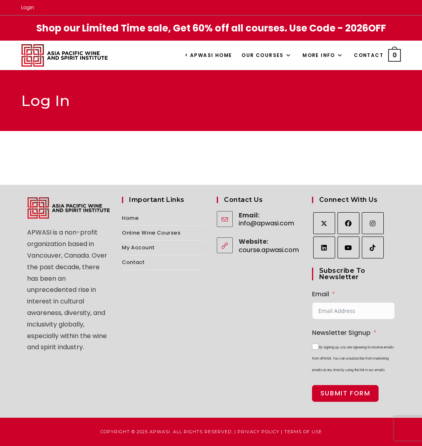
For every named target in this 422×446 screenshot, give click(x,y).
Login (27, 7)
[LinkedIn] (324, 247)
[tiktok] (373, 247)
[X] (324, 223)
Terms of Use (303, 431)
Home (130, 218)
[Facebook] (348, 223)
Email (320, 294)
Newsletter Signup (341, 332)
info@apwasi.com (266, 223)
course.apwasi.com (269, 249)
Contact (133, 262)
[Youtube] (348, 247)
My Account (138, 247)
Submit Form (345, 393)
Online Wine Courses (151, 233)
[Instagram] (373, 223)
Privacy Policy (258, 431)
